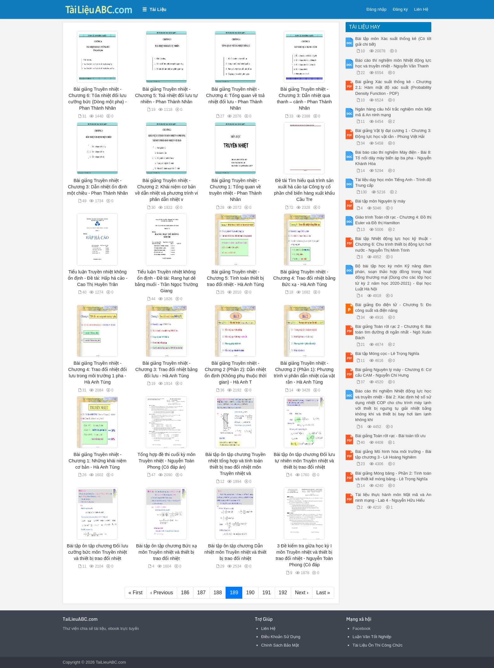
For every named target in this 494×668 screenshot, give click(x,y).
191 (266, 592)
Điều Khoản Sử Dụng (280, 636)
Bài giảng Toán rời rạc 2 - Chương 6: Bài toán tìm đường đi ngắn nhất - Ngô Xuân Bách (393, 332)
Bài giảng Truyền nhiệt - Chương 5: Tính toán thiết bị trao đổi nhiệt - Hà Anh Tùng (235, 278)
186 (185, 592)
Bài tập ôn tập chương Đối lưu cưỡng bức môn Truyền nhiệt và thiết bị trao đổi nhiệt (97, 552)
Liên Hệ (421, 9)
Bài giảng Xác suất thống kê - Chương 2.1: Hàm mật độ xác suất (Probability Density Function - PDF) (393, 87)
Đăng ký (400, 9)
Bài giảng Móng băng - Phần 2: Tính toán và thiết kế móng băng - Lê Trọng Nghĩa (393, 476)
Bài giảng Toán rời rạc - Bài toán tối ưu (390, 435)
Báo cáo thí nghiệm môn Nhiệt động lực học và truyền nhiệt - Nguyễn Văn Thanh (393, 63)
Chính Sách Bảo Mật (280, 645)
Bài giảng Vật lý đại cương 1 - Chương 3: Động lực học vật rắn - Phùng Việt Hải (393, 133)
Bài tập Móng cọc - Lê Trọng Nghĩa (387, 353)
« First (135, 592)
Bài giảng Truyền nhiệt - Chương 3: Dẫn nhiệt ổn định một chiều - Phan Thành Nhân (97, 187)
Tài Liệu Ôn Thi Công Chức (378, 645)
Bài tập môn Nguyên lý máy (380, 201)
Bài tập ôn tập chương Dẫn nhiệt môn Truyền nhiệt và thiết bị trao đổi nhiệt (235, 552)
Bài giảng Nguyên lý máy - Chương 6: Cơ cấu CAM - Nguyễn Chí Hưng (393, 372)
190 (250, 592)
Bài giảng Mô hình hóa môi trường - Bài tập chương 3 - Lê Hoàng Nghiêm (393, 454)
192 (283, 592)
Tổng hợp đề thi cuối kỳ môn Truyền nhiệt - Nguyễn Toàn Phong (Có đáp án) (166, 461)
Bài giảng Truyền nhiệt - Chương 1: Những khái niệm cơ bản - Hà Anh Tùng (97, 461)
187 (201, 592)
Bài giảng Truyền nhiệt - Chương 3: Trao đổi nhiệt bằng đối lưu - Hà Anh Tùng (166, 369)
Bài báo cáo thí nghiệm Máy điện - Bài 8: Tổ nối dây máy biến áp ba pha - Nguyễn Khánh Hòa (393, 158)
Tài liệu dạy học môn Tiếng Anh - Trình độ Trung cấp (393, 182)
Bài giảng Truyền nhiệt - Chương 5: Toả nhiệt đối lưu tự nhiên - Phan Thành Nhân (166, 95)
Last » (323, 592)
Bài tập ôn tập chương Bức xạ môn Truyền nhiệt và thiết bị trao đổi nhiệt (166, 552)
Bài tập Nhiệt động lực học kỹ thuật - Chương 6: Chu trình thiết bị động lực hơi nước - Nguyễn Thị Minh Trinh (393, 244)
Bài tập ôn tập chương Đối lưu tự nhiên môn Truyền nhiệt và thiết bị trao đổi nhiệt (304, 461)
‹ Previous (161, 592)
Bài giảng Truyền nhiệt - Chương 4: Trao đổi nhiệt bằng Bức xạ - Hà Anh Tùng (304, 278)
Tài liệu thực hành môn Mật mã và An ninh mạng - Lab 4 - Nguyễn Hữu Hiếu (393, 497)
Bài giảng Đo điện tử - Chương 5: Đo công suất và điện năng (393, 307)
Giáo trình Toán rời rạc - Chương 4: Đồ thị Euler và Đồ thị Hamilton (393, 220)
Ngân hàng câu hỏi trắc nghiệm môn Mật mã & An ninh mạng (393, 112)
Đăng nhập (376, 9)
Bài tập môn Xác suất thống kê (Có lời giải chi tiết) (393, 41)
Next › (301, 592)
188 (218, 592)
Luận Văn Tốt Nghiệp (372, 636)
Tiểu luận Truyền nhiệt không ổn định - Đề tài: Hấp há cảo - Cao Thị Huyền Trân (98, 278)
